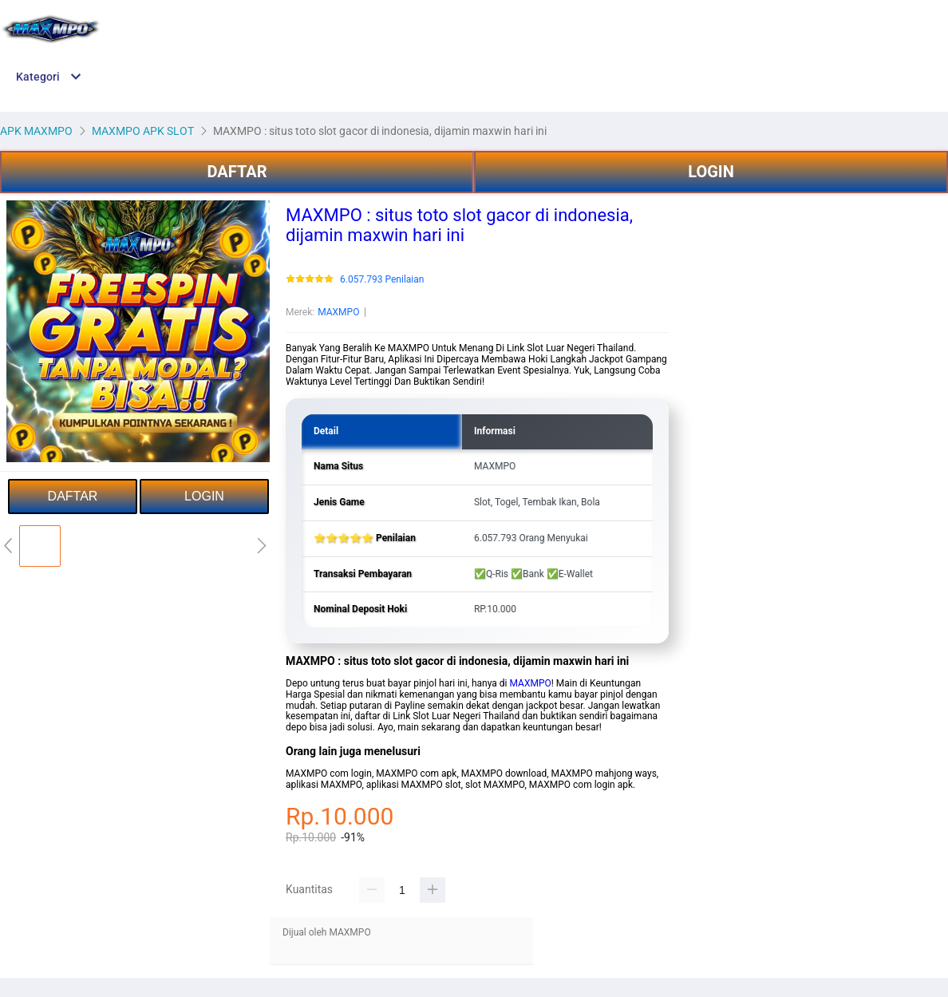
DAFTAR (237, 171)
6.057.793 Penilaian (382, 280)
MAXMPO (338, 312)
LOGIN (711, 171)
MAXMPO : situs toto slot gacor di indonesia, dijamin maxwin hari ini (459, 225)
